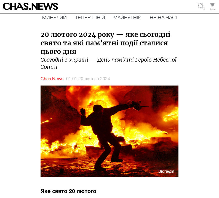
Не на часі (163, 18)
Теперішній (90, 18)
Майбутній (127, 18)
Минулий (54, 18)
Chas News (52, 79)
